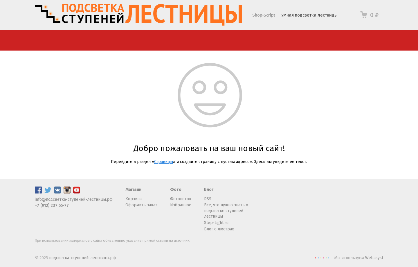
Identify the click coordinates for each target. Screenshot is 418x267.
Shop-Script (263, 15)
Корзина (133, 198)
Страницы (163, 161)
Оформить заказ (141, 205)
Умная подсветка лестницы (309, 15)
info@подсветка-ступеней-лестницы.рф (74, 199)
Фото (175, 189)
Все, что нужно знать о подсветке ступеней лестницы (226, 211)
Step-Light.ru (216, 222)
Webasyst (374, 257)
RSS (207, 198)
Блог (208, 189)
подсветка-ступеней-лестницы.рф (82, 257)
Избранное (180, 205)
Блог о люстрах (219, 229)
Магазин (133, 189)
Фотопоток (180, 198)
